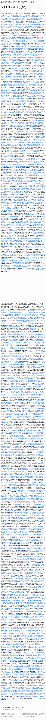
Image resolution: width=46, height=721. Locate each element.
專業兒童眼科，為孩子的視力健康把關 (32, 432)
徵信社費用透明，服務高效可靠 (28, 183)
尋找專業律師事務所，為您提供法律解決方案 (15, 358)
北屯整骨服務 (32, 309)
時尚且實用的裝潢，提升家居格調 (28, 444)
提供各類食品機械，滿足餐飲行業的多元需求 (16, 646)
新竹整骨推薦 (35, 238)
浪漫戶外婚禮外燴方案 (23, 45)
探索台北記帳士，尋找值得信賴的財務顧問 (27, 490)
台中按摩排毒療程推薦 (34, 204)
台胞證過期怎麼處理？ (34, 170)
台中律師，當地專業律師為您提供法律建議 (15, 164)
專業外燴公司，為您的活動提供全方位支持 (30, 644)
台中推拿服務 (33, 473)
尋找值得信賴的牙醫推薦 (30, 90)
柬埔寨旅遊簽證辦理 (35, 150)
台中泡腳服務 (41, 506)
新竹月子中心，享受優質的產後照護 (20, 254)
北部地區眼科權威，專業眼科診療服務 (26, 144)
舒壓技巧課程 (32, 97)
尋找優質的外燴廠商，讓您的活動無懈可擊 (31, 189)
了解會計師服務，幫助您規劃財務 (14, 112)
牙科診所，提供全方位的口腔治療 (9, 82)
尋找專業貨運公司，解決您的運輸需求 (17, 529)
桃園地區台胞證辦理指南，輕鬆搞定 (35, 145)
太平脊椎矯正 (38, 268)
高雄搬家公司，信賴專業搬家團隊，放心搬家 (15, 635)
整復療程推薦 (18, 63)
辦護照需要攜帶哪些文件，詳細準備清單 (10, 515)
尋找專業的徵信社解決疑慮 (24, 438)
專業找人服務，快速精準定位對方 (20, 514)
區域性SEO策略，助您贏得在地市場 (16, 131)
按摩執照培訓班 (40, 37)
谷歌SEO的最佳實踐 (23, 170)
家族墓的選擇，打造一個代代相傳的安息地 (27, 27)
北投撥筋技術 (22, 79)
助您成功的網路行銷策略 (29, 202)
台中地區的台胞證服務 (9, 628)
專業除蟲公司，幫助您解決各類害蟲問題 (31, 337)
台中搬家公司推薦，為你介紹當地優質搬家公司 (25, 344)
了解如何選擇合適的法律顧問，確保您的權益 (13, 122)
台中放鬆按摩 (41, 359)
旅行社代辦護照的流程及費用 (12, 581)
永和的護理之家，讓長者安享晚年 (16, 397)
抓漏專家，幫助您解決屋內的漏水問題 (16, 548)
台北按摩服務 (6, 537)
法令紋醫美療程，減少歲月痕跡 (26, 380)
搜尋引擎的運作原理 (33, 254)
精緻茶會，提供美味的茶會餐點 (19, 57)
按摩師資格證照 (16, 67)
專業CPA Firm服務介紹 (37, 566)
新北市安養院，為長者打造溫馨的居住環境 (16, 465)
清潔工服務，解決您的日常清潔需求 (32, 397)
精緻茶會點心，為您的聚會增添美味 (21, 627)
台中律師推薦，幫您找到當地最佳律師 (24, 222)
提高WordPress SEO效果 (28, 52)
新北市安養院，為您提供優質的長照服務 (29, 515)
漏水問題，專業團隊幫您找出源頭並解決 (11, 244)
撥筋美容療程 (38, 504)
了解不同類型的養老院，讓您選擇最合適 (33, 142)
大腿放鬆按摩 (4, 90)
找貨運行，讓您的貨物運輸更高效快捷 (31, 180)
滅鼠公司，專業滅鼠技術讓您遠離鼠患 (15, 367)
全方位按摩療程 (24, 108)
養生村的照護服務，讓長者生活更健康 (24, 628)
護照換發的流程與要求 (22, 199)
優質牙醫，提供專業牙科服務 (21, 639)
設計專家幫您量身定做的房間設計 (10, 248)
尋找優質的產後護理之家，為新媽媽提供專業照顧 (24, 65)
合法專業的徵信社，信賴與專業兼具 (32, 255)
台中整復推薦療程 (36, 181)
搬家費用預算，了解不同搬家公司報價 (16, 411)
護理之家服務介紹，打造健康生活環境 (14, 619)
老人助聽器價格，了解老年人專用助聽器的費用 (19, 567)
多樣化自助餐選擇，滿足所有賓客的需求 (15, 348)
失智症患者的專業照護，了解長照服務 (13, 100)
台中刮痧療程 (37, 517)
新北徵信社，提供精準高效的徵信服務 (17, 484)
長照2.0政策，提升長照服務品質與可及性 (11, 337)
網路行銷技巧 (31, 108)
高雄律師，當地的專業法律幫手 (37, 457)
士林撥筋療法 (4, 411)
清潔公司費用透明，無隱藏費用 (23, 24)
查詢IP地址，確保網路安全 (23, 421)
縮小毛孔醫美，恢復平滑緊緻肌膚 (18, 145)
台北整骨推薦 (13, 521)
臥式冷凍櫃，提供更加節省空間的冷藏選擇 (12, 531)
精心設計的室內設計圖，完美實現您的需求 (30, 342)
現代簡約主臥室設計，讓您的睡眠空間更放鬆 (20, 150)
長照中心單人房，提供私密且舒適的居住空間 (22, 435)
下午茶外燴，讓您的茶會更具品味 (30, 259)
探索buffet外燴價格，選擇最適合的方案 (26, 375)
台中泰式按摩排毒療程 (26, 654)
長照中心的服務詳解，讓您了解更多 (10, 320)
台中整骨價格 (35, 693)
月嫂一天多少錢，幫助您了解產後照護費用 (18, 221)
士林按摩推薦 (9, 34)
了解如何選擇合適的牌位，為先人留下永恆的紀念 (14, 477)
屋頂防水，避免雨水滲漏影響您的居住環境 (33, 619)
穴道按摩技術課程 (25, 381)
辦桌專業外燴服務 (33, 84)
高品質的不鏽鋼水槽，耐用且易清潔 (31, 606)
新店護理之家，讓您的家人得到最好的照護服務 (15, 693)
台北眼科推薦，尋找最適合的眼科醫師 (22, 633)
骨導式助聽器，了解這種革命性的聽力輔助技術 (21, 566)
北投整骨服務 (31, 385)
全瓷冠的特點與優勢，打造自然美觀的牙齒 (28, 186)
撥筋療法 (15, 490)
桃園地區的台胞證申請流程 (21, 474)
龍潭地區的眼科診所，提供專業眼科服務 (25, 405)
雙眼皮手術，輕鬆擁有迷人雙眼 (13, 29)
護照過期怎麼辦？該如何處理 (15, 340)
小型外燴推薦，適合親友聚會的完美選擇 (12, 611)
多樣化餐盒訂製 (24, 476)
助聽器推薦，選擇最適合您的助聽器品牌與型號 (14, 558)
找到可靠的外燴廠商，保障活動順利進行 (20, 577)
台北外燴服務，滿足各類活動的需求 (32, 436)
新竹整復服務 (38, 133)
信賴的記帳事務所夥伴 (34, 696)
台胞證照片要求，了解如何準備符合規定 (33, 196)
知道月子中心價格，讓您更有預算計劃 (29, 85)
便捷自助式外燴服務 (31, 673)
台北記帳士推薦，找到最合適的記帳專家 (33, 131)
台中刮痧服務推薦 (16, 600)
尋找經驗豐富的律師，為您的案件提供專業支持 (24, 504)
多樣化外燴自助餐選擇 (14, 617)
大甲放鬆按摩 (7, 230)
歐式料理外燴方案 (34, 328)
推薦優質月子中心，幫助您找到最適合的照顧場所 (28, 314)
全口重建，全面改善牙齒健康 (32, 484)
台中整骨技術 (11, 252)
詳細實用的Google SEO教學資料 (23, 159)
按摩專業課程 (25, 241)
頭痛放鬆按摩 (14, 331)
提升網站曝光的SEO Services (31, 451)
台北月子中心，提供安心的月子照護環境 (12, 235)
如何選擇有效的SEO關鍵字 (10, 347)
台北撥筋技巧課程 (19, 196)
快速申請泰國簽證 (16, 460)
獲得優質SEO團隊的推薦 (17, 76)
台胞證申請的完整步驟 (26, 597)
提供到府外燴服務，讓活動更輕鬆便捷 (34, 164)
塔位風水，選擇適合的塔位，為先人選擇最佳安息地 (21, 240)
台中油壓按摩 (40, 27)
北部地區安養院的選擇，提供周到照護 (16, 78)
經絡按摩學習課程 (8, 126)
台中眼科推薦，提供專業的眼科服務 (36, 553)
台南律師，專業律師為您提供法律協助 (35, 81)
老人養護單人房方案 (30, 536)
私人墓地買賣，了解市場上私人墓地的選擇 (20, 447)
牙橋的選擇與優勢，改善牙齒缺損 (28, 227)
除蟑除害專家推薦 (38, 408)
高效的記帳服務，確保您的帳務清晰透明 (34, 169)
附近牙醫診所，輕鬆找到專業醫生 (13, 334)
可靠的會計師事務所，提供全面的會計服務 (25, 263)
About (43, 2)
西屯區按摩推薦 (22, 528)
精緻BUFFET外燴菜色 (21, 101)
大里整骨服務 (35, 16)
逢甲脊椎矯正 (28, 660)
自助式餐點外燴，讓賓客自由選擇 (33, 347)
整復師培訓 (29, 693)
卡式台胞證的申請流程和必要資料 (33, 386)
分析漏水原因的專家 (5, 673)
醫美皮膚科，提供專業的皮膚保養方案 (13, 665)
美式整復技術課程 (27, 219)
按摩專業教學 (15, 265)
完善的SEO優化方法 (38, 534)
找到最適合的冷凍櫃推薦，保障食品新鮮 (28, 141)
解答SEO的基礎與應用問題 (29, 211)
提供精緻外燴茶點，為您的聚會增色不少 (10, 361)
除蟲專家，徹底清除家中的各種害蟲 (11, 614)
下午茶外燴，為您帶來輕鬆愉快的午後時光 (13, 432)
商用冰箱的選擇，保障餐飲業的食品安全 (23, 177)
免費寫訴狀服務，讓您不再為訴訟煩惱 (32, 657)
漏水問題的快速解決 (15, 152)
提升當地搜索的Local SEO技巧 (11, 528)
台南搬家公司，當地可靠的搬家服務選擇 (12, 97)
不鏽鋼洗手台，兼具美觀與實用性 (27, 391)
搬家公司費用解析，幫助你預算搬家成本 (29, 468)
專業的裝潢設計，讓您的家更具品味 (12, 495)
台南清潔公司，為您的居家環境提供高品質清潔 (24, 133)
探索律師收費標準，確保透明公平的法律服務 (29, 161)
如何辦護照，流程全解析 (22, 521)
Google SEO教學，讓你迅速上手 (16, 174)
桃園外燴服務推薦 (22, 388)
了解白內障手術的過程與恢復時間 (32, 367)
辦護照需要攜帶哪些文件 (16, 573)
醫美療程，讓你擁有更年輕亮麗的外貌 (10, 141)
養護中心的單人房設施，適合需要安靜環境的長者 (13, 685)
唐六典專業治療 (24, 67)
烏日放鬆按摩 (17, 227)
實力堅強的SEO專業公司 (37, 230)
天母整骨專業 (4, 695)
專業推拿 (8, 577)
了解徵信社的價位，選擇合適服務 (9, 27)
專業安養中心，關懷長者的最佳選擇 (11, 158)
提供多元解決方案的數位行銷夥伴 (25, 260)
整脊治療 (18, 85)
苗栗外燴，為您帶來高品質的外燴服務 (27, 630)
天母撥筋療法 (8, 106)
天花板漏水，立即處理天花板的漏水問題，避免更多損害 (19, 208)
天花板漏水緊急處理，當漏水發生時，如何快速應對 (16, 59)
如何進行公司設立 (15, 32)
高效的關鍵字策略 (26, 215)
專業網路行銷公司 (31, 603)
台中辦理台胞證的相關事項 (15, 381)
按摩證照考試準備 (29, 408)
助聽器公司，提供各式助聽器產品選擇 (25, 191)
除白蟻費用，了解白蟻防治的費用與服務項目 (29, 688)
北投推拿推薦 (9, 326)
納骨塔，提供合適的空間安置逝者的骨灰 (15, 430)
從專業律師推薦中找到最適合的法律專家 (12, 52)
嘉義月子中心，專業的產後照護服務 (34, 18)
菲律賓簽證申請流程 (20, 147)
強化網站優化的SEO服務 (10, 317)
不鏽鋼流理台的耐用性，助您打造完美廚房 (23, 139)
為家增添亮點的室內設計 (19, 18)
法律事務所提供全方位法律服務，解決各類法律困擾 (15, 26)
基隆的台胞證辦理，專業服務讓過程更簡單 (18, 470)
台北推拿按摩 (39, 673)
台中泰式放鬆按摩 (17, 188)
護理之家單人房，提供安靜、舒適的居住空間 (30, 40)
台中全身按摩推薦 (16, 185)
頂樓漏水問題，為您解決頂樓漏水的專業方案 (28, 19)
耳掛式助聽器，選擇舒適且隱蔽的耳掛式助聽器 (17, 192)
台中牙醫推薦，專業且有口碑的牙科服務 (20, 457)
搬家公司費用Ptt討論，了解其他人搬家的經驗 (17, 572)
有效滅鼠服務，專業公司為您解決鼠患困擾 (15, 374)
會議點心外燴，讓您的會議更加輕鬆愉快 (22, 238)
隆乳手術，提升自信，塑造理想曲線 (13, 471)
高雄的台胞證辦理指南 (6, 48)
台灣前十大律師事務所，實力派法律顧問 (35, 320)
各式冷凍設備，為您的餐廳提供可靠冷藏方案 (21, 230)
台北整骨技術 (16, 210)
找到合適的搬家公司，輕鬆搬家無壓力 (17, 498)
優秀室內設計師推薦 (39, 89)
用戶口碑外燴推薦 (40, 444)
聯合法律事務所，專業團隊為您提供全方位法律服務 (20, 383)
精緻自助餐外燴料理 (26, 188)
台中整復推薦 (35, 312)
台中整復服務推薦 (30, 251)
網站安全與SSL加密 (33, 392)
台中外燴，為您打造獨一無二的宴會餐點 (15, 536)
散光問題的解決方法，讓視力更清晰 (36, 26)
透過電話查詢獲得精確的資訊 (29, 323)
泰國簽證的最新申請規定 (34, 70)
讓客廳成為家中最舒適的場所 (24, 668)
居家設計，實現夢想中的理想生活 (28, 416)
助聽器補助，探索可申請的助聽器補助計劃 (34, 410)
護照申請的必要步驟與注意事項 (9, 312)
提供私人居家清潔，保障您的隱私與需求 (18, 35)
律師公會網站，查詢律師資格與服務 (11, 396)
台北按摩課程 (31, 521)
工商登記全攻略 (11, 196)
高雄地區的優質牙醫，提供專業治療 (30, 665)
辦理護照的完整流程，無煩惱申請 (20, 556)
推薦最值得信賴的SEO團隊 (36, 54)
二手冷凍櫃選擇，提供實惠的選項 (25, 38)
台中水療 (21, 331)
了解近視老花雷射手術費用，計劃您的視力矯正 (21, 463)
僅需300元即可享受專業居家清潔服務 (23, 181)
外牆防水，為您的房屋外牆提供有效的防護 (32, 93)
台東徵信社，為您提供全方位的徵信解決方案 (18, 359)
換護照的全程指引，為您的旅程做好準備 (19, 537)
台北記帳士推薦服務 (8, 156)
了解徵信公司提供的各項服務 (27, 396)
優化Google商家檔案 (9, 177)
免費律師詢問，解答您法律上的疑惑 (30, 595)
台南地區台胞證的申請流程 (15, 499)
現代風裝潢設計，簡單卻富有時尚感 (35, 498)
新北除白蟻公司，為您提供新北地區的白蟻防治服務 (24, 34)
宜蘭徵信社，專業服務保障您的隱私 (22, 318)
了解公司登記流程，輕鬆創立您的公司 (26, 353)
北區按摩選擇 (39, 375)
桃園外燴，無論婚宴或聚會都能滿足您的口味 (13, 136)
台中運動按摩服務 (25, 63)
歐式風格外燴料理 (20, 163)
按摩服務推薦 (31, 35)
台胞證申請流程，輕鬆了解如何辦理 (34, 548)
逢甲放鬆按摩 (12, 422)
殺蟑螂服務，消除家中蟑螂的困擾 (16, 178)
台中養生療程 (24, 553)
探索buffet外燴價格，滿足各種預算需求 (17, 603)
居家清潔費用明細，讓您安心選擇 (27, 233)
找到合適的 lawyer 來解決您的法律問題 (35, 419)
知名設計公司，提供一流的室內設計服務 (15, 386)
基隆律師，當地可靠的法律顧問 (11, 540)
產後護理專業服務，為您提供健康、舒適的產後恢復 (14, 687)
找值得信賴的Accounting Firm (16, 255)
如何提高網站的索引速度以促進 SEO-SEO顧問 (17, 2)
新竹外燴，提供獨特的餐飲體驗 (12, 40)
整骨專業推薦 (21, 142)
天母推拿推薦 (18, 363)
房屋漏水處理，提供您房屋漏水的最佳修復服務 (22, 111)
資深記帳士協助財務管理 (12, 60)
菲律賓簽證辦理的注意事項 (24, 243)
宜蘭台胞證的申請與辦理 (11, 260)
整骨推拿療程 (25, 97)
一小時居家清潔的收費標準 (16, 93)
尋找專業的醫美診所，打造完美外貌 (28, 158)
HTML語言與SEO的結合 (6, 621)
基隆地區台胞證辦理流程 (38, 139)
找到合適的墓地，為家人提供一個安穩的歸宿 (25, 512)
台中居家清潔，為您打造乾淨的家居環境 (33, 248)
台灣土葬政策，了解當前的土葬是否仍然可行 (29, 621)
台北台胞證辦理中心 (16, 641)
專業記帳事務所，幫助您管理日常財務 (26, 425)
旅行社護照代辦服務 (39, 380)
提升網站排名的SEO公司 (33, 117)
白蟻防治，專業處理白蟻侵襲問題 (18, 673)
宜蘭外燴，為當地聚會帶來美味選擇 (29, 103)
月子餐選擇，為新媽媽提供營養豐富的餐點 (31, 334)
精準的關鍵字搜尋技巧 (36, 633)
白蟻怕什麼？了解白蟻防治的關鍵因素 (27, 265)
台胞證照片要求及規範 (15, 103)
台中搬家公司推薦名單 (25, 449)
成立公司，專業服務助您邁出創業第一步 (15, 419)
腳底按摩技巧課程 (32, 556)
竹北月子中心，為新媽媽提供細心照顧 (20, 674)
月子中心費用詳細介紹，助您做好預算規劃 (18, 262)
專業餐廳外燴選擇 (6, 111)
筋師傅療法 (20, 248)
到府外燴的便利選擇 (13, 19)
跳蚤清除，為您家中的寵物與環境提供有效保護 (31, 152)
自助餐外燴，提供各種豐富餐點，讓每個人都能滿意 (18, 15)
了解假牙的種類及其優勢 (12, 691)
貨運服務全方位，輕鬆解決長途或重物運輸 (34, 547)
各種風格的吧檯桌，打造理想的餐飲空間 (14, 98)
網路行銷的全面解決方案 (35, 559)
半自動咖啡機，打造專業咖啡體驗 (27, 123)
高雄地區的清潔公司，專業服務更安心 (26, 82)
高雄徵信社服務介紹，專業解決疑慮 (16, 547)
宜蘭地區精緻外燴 (20, 270)
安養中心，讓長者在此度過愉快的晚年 (25, 46)
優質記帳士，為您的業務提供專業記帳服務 (27, 224)
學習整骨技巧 (4, 170)
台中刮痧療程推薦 (12, 669)
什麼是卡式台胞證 (16, 106)
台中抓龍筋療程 (6, 103)
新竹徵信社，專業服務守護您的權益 (26, 691)
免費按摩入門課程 (21, 347)
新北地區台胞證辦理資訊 (30, 122)
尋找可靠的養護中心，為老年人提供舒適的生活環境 (17, 204)
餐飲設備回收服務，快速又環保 (24, 16)
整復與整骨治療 (33, 355)
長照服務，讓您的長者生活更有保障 (23, 71)
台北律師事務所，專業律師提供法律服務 (12, 323)
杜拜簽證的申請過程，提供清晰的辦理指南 (24, 517)
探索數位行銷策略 (9, 517)
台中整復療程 (12, 85)
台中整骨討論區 (35, 666)
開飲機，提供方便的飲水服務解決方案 (31, 100)
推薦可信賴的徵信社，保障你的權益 (24, 41)
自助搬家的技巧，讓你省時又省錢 (22, 427)
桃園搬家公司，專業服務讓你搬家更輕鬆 (28, 454)
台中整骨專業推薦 (33, 551)
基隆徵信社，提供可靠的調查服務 (12, 449)
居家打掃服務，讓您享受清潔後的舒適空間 (19, 54)
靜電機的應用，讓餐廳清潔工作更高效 (32, 364)
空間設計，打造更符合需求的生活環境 (22, 175)
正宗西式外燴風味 (5, 507)
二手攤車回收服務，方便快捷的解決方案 (19, 166)
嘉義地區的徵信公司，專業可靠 (19, 95)
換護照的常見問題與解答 (13, 49)
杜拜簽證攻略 (8, 435)
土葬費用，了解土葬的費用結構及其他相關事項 (19, 496)
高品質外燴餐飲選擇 (25, 473)
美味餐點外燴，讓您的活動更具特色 (15, 315)
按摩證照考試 (34, 243)
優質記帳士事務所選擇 (19, 542)
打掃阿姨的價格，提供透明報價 (16, 125)
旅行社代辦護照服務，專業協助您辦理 (23, 666)
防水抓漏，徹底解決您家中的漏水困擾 (25, 378)
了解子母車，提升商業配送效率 (34, 687)
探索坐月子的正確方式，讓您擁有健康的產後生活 (30, 602)
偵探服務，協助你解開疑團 (20, 56)
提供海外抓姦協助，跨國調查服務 (16, 226)
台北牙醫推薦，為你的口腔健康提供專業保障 (25, 266)
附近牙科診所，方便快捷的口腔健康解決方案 (14, 394)
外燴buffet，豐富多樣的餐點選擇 (8, 378)
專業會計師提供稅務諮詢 (13, 380)
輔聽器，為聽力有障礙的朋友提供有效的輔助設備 (29, 74)
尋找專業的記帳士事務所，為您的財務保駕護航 (24, 326)
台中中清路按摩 (40, 122)
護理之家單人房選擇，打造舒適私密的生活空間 (25, 200)
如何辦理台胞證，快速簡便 (12, 23)
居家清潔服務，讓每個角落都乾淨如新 (14, 364)
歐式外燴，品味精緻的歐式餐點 (33, 414)
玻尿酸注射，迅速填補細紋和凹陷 (26, 48)
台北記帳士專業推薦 (23, 679)
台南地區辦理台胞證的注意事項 (17, 636)
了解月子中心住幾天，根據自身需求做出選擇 (22, 510)
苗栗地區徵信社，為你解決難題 (11, 79)
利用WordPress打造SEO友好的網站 (9, 38)
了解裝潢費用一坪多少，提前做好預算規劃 (18, 62)
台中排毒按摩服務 (6, 492)
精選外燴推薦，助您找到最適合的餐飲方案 (15, 153)
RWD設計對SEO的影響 (11, 425)
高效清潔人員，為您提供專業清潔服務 (28, 23)
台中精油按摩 (22, 617)
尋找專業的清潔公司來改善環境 (24, 312)
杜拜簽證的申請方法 (18, 657)
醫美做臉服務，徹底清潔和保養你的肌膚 (20, 518)
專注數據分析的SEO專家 (13, 170)
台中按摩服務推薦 (37, 222)
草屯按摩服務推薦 (9, 639)
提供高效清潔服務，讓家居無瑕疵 (32, 163)
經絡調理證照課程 (8, 175)
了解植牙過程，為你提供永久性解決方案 (20, 580)
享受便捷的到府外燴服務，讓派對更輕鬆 (12, 180)
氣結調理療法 (17, 476)
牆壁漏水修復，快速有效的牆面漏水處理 (20, 677)
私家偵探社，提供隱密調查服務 (29, 112)
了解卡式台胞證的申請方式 (32, 101)
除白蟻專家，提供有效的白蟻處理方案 (24, 501)
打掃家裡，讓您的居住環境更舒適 (37, 377)
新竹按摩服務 (29, 528)
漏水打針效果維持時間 (36, 440)
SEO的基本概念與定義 (11, 16)
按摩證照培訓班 (29, 78)
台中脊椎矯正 (9, 391)
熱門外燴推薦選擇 (34, 359)
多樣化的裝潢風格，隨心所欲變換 (34, 594)
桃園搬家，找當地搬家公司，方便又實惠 (32, 73)
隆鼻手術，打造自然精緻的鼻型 (15, 241)
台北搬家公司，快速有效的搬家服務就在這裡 (23, 403)
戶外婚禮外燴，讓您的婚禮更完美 (20, 84)
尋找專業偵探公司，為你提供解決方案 (13, 155)
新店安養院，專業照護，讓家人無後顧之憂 (19, 355)
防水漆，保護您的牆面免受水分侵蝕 (11, 108)
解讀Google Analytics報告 (34, 646)
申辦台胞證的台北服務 (39, 46)
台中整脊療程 (42, 693)
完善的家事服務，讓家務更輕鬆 (16, 202)
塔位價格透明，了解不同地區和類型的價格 (18, 392)
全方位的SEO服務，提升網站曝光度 (18, 68)
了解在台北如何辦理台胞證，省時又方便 (25, 610)
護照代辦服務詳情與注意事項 (9, 159)
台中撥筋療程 (6, 636)
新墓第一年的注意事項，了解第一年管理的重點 (29, 638)
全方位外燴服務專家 (32, 172)
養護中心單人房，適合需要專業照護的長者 (32, 499)
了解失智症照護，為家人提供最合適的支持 (24, 532)
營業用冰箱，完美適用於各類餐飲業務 (15, 440)
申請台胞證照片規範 (13, 43)
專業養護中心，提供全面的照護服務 (26, 588)
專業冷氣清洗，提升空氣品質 (33, 400)
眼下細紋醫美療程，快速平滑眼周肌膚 (34, 411)
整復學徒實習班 (38, 545)
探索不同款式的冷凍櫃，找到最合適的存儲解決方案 (25, 126)
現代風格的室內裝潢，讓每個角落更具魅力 (25, 578)
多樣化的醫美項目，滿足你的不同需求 (10, 446)
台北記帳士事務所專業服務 (19, 443)
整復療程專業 (32, 433)
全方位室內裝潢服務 (11, 366)
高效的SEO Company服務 (32, 477)
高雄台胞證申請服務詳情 (32, 56)
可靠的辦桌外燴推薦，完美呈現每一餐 (28, 540)
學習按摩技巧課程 (13, 452)
